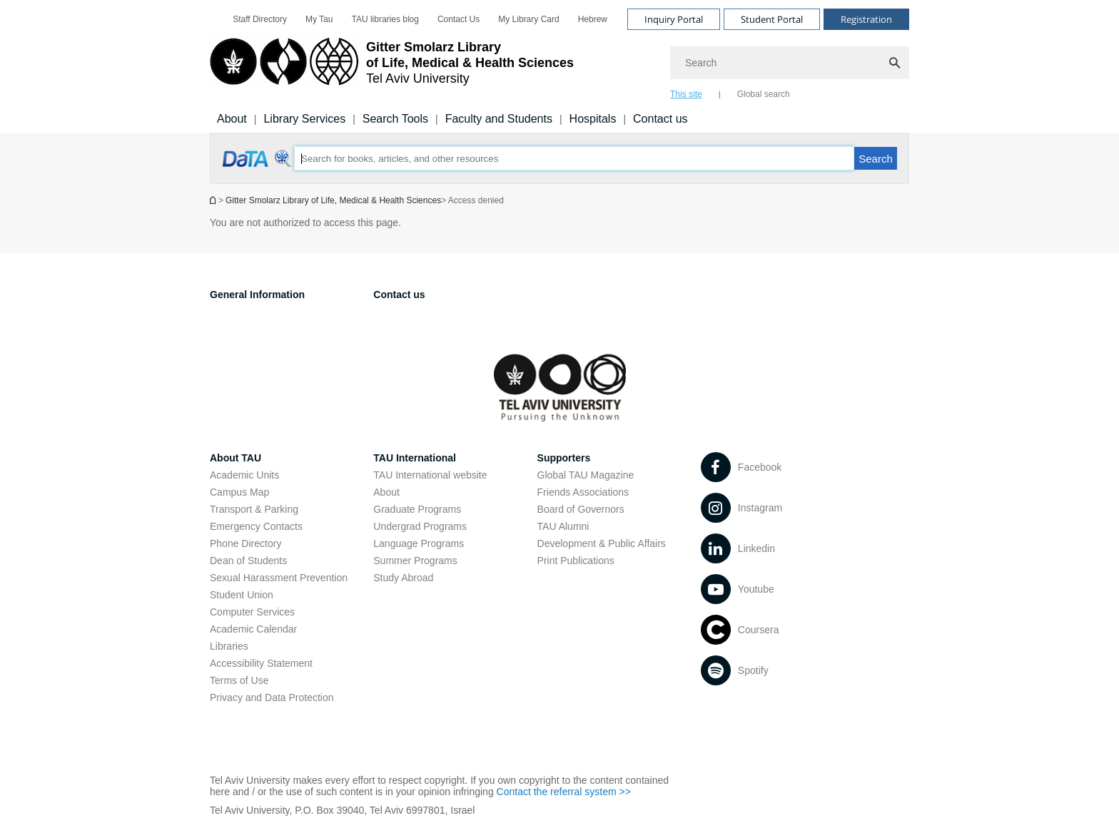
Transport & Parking (254, 509)
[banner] (559, 66)
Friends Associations (583, 492)
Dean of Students (248, 560)
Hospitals (593, 119)
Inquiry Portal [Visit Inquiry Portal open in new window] (673, 19)
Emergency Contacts (256, 526)
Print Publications (575, 560)
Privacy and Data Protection (272, 697)
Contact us (660, 119)
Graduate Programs (417, 509)
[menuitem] (259, 19)
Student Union (241, 594)
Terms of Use (239, 680)
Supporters (564, 458)
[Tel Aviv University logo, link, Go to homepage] (392, 67)
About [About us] (232, 119)
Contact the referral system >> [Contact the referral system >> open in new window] (564, 791)
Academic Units (244, 475)
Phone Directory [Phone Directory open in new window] (245, 543)
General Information (257, 294)
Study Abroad (403, 577)
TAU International (414, 458)
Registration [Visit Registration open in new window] (866, 19)
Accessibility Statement (261, 663)
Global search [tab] (763, 94)
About (386, 492)
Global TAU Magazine (585, 475)
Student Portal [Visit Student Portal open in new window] (772, 19)
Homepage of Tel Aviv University (214, 200)
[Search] (789, 62)
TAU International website (430, 475)
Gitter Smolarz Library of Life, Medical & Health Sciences (333, 200)
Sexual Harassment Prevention (279, 577)
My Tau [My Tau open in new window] (319, 19)
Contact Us (458, 19)
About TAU (235, 458)
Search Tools (395, 119)
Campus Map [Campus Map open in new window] (239, 492)
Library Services (304, 119)
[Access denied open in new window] (258, 166)
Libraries (229, 646)
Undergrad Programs (420, 526)
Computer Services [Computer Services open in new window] (252, 612)
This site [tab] (686, 94)
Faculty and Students (498, 119)
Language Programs (418, 543)
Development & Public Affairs (601, 543)
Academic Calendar (253, 629)
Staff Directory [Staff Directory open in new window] (260, 19)
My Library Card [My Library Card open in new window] (528, 19)
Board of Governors (580, 509)
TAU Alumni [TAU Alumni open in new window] (563, 526)
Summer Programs (415, 560)
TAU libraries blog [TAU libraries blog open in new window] (384, 19)
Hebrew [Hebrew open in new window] (592, 19)
